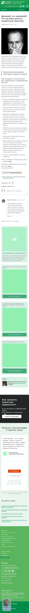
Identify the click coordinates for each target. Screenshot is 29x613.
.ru (7, 590)
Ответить (9, 216)
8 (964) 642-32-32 (13, 6)
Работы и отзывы (6, 551)
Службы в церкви (7, 610)
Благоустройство (5, 540)
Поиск (21, 9)
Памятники (4, 530)
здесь (9, 166)
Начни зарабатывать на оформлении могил (14, 253)
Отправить (14, 471)
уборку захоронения (20, 383)
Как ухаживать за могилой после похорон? (12, 513)
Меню (5, 9)
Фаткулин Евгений (15, 172)
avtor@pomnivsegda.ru (10, 573)
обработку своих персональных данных (18, 493)
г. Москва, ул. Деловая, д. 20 (8, 576)
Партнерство (4, 557)
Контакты (3, 553)
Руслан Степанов (11, 200)
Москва (4, 563)
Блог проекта (4, 555)
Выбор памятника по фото (8, 538)
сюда (10, 161)
